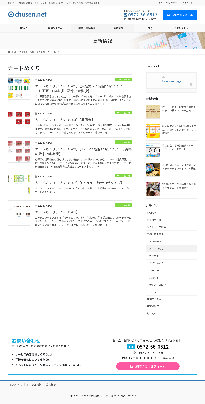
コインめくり (156, 263)
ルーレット (155, 292)
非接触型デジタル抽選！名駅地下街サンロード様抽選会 (179, 185)
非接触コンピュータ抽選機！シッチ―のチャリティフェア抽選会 (179, 168)
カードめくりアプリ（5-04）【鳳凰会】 (65, 119)
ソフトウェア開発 (156, 227)
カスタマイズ (154, 220)
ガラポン (154, 256)
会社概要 (51, 384)
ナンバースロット (158, 284)
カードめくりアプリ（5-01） (57, 211)
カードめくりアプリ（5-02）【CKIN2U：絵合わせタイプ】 (79, 182)
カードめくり (123, 79)
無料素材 (151, 313)
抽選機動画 (153, 306)
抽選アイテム (154, 299)
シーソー (154, 270)
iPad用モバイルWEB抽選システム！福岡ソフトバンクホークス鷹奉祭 (179, 129)
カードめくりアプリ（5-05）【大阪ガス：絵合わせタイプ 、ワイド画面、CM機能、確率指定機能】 (82, 88)
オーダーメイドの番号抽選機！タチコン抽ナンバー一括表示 (179, 108)
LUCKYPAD (16, 384)
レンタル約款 (34, 384)
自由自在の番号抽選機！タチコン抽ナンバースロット (179, 147)
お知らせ (151, 212)
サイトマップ (188, 2)
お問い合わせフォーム (150, 366)
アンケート (155, 241)
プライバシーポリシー (166, 2)
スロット (154, 277)
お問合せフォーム (180, 14)
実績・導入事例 (155, 234)
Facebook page (171, 81)
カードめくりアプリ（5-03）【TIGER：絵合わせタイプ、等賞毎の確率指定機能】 (83, 151)
